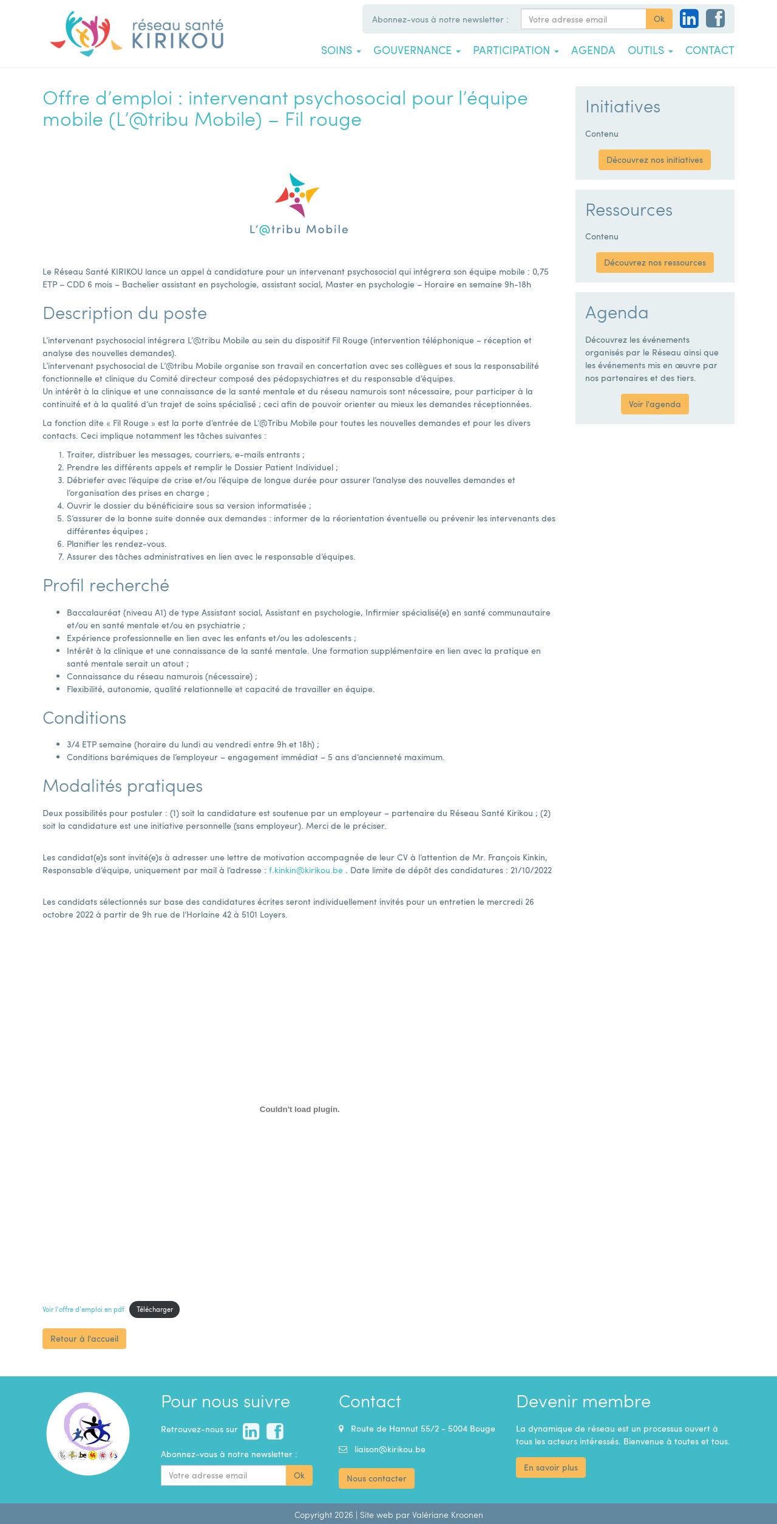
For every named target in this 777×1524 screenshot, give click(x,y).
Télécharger (155, 1309)
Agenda (593, 50)
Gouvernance (417, 50)
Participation (516, 50)
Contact (710, 50)
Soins (341, 50)
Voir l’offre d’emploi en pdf (83, 1309)
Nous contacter (377, 1478)
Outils (650, 50)
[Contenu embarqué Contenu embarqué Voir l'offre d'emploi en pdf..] (299, 1109)
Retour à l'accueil (84, 1338)
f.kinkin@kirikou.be (306, 870)
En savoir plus (551, 1467)
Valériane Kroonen (447, 1514)
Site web (376, 1514)
